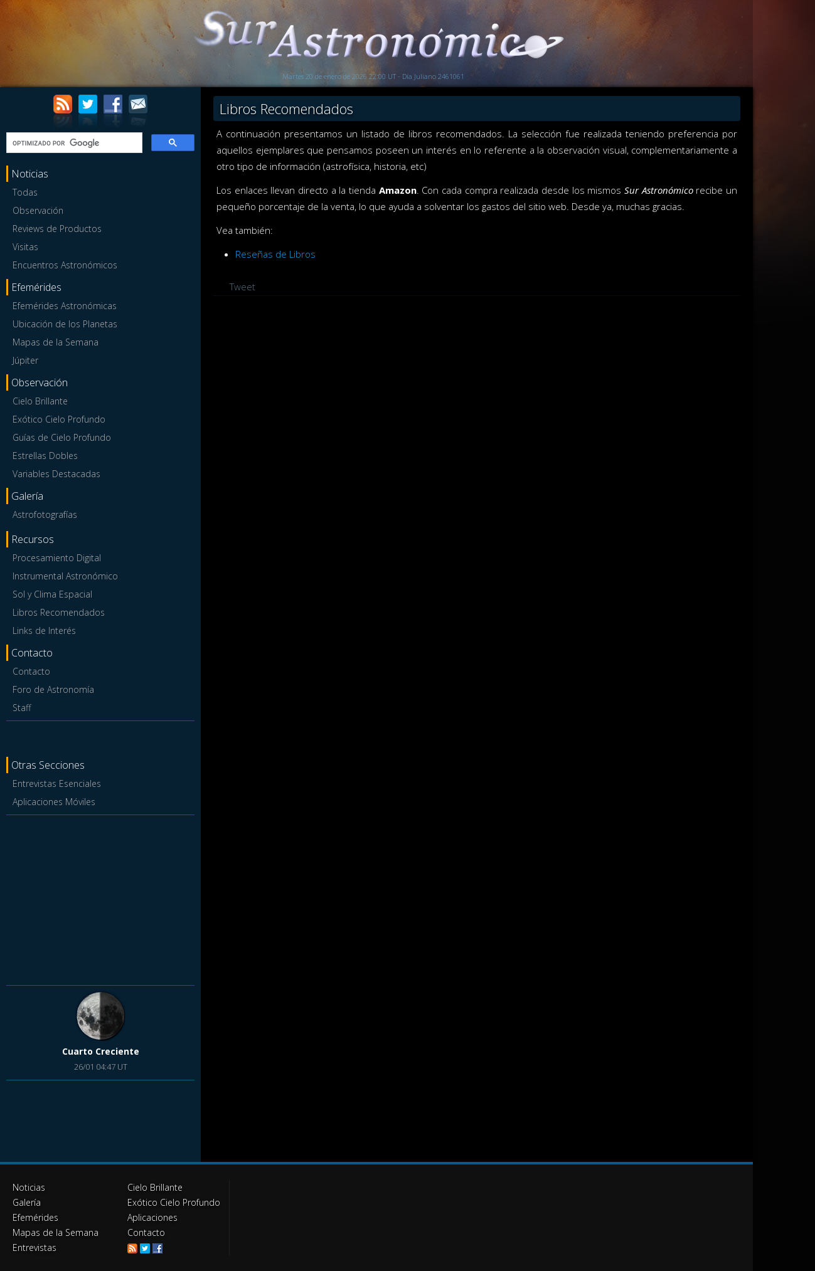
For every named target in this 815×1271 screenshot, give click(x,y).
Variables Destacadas (56, 474)
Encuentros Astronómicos (65, 265)
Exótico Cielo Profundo (59, 419)
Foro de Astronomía (53, 689)
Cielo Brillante (40, 401)
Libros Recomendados (59, 612)
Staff (22, 708)
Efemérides (35, 1217)
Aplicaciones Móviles (54, 802)
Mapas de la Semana (56, 342)
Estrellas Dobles (45, 455)
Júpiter (25, 360)
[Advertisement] (100, 898)
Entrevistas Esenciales (57, 783)
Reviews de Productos (57, 229)
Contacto (31, 671)
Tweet (242, 286)
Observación (38, 210)
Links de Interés (44, 630)
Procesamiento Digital (57, 558)
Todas (25, 192)
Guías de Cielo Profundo (62, 437)
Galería (27, 1202)
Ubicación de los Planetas (65, 324)
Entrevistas (34, 1247)
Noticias (29, 1187)
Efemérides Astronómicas (65, 306)
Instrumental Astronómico (65, 576)
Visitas (25, 247)
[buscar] (73, 143)
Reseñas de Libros (275, 254)
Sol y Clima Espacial (52, 594)
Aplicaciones (152, 1217)
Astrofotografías (45, 514)
